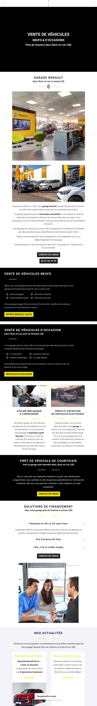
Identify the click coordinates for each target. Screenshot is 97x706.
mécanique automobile (49, 105)
